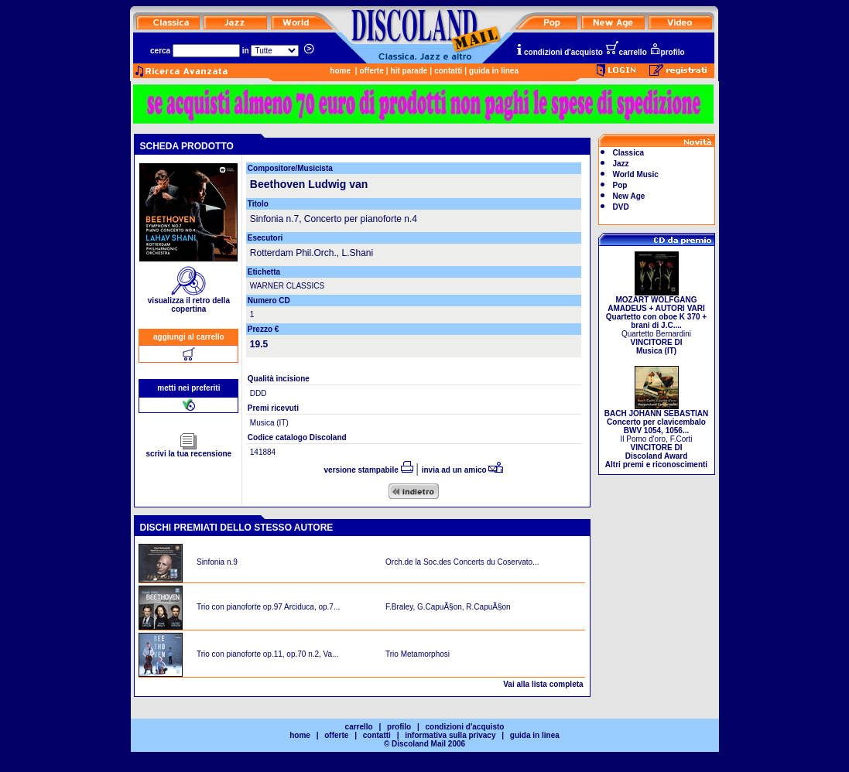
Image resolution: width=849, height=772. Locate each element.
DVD (621, 207)
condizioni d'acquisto (559, 52)
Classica (629, 153)
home (340, 71)
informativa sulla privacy (450, 735)
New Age (629, 196)
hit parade (409, 71)
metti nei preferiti (188, 388)
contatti (448, 71)
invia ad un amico (463, 470)
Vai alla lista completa (543, 684)
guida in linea (494, 71)
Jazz (621, 163)
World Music (636, 174)
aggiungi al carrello (188, 337)
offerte (372, 71)
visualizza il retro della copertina (189, 301)
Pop (620, 185)
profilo (667, 52)
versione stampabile (368, 470)
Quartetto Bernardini (656, 322)
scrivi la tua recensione (189, 450)
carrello (626, 52)
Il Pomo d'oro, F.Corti (656, 435)
